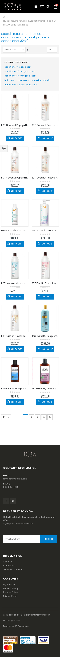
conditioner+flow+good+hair (19, 71)
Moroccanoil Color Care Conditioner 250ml (14, 230)
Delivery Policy (10, 588)
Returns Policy (10, 592)
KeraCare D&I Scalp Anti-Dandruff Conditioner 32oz (45, 336)
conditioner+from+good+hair (20, 75)
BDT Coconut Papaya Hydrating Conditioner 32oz (14, 125)
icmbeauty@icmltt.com (15, 478)
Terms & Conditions (13, 569)
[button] (42, 7)
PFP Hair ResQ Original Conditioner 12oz (14, 388)
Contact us (9, 565)
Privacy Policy (10, 596)
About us (7, 561)
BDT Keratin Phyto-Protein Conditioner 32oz (45, 283)
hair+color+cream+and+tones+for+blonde (27, 80)
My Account (9, 584)
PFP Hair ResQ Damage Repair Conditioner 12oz (45, 388)
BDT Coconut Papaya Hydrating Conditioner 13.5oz (45, 125)
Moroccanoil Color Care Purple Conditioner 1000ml (45, 230)
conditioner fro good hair (17, 66)
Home (4, 17)
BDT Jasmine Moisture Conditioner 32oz (14, 283)
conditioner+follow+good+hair (20, 84)
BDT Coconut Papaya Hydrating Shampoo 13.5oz (45, 177)
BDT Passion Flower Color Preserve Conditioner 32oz (14, 336)
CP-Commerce (21, 626)
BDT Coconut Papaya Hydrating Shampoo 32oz (14, 177)
